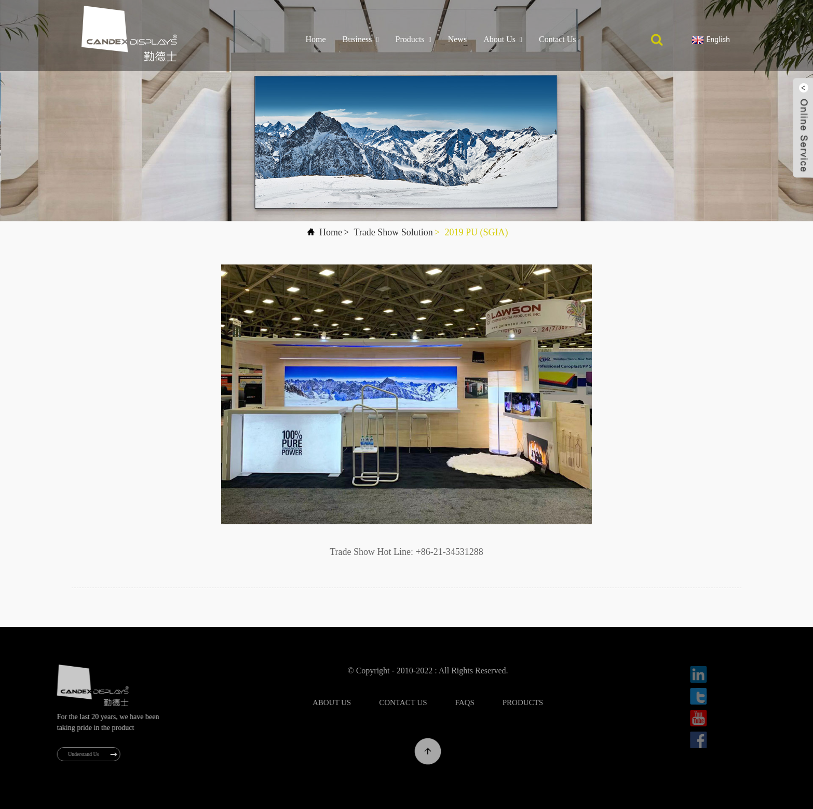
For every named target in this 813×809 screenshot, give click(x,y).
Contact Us (557, 39)
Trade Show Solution (393, 232)
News (457, 39)
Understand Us (89, 754)
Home (315, 39)
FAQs (487, 702)
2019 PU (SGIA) (476, 232)
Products (413, 39)
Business (361, 39)
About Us (502, 39)
